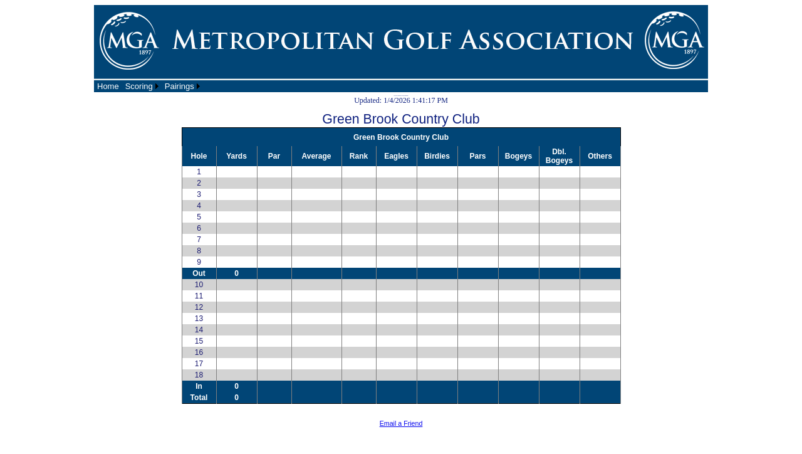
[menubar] (148, 86)
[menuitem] (108, 86)
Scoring (139, 86)
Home (108, 86)
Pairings (179, 86)
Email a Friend (401, 423)
